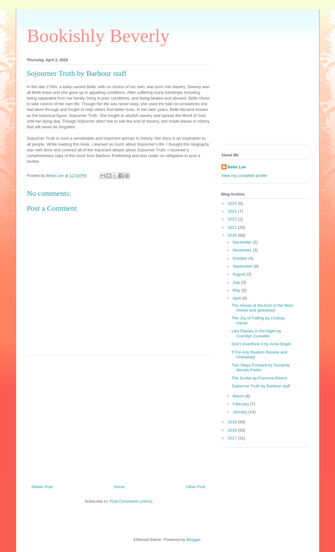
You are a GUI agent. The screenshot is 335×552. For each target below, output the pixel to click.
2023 (233, 211)
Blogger (193, 539)
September (243, 266)
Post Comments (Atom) (131, 501)
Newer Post (42, 486)
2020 (233, 235)
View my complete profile (244, 175)
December (243, 242)
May (237, 290)
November (243, 250)
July (237, 282)
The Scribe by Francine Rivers (259, 378)
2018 (233, 430)
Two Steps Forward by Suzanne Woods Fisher (261, 368)
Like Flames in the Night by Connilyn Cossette (256, 333)
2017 (233, 438)
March (239, 396)
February (241, 404)
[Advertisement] (118, 417)
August (239, 274)
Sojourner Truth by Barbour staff (261, 386)
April (237, 298)
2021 (233, 227)
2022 (233, 219)
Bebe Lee (237, 167)
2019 (233, 422)
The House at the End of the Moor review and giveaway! (263, 308)
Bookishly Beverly (98, 35)
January (240, 411)
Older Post (195, 486)
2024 (233, 203)
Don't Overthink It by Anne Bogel (261, 344)
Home (119, 486)
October (240, 258)
